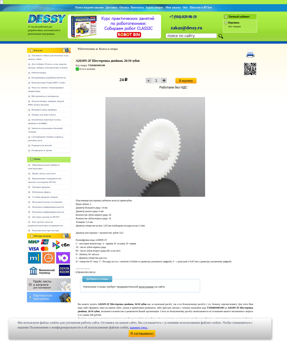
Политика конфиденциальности (48, 207)
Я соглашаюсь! (142, 333)
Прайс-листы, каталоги (43, 173)
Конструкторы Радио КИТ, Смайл (48, 82)
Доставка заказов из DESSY (46, 217)
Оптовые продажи (41, 187)
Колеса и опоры (108, 48)
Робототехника (38, 72)
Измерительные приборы (44, 109)
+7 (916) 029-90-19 (182, 17)
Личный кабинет (239, 16)
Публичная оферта (41, 192)
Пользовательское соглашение (47, 202)
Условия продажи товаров (45, 197)
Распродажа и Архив (41, 150)
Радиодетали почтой (41, 145)
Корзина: (234, 22)
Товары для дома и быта (43, 114)
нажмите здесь (138, 327)
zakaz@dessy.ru (186, 27)
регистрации (146, 286)
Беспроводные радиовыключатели (48, 77)
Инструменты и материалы (45, 96)
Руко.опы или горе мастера (45, 230)
